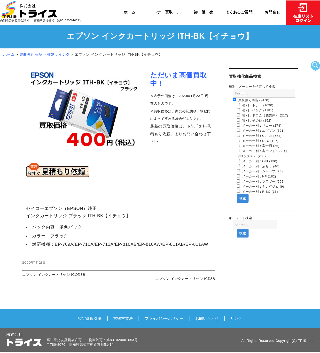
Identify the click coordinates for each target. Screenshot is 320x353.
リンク (236, 318)
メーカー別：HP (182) (256, 176)
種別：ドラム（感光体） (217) (262, 115)
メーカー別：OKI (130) (257, 161)
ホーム (129, 12)
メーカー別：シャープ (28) (260, 171)
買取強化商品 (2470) (251, 100)
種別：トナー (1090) (255, 105)
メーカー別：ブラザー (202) (261, 181)
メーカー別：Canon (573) (259, 136)
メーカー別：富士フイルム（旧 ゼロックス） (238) (263, 153)
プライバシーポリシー (164, 318)
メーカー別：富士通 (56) (258, 146)
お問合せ (272, 12)
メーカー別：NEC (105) (258, 141)
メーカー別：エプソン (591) (261, 130)
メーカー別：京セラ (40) (258, 166)
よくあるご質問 (238, 12)
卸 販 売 (205, 12)
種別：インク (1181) (255, 110)
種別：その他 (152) (254, 120)
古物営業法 (123, 318)
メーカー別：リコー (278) (259, 125)
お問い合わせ (207, 318)
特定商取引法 (89, 318)
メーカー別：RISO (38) (257, 191)
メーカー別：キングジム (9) (260, 186)
